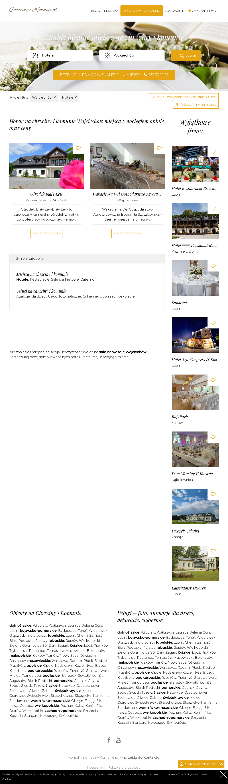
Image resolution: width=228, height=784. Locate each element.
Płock (88, 660)
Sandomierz (19, 701)
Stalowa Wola (97, 671)
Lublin (176, 194)
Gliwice (35, 691)
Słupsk (26, 685)
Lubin (13, 630)
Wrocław (40, 625)
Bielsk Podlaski (39, 681)
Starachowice (62, 695)
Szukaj (191, 55)
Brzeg (100, 665)
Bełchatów (96, 650)
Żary (52, 645)
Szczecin (90, 711)
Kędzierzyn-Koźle (69, 665)
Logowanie (174, 10)
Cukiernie (90, 296)
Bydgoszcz (67, 630)
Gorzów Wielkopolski (82, 640)
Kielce (87, 691)
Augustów (17, 681)
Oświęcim (88, 655)
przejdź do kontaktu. (142, 757)
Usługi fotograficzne (64, 296)
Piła (99, 705)
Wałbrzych (57, 625)
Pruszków (17, 665)
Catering (87, 279)
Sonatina (179, 302)
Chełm (82, 635)
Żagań (62, 645)
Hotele (69, 97)
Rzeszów (60, 671)
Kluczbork (17, 671)
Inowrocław (36, 635)
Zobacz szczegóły (46, 233)
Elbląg (90, 701)
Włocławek (98, 630)
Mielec (14, 675)
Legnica (74, 625)
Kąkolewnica (182, 480)
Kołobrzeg (48, 715)
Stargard (31, 715)
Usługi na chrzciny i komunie (41, 291)
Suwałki (84, 675)
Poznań (66, 705)
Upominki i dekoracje (117, 296)
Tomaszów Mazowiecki (66, 650)
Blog (95, 10)
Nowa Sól (39, 645)
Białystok (68, 675)
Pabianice (37, 650)
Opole (48, 665)
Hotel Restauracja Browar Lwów (195, 188)
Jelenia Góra (92, 625)
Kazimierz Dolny (185, 251)
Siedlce (101, 660)
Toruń (82, 630)
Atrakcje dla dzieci (31, 296)
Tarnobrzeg (31, 675)
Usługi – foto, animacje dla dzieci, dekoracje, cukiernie (156, 616)
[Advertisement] (90, 331)
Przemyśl (77, 671)
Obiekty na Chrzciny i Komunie (45, 612)
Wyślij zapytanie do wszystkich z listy (183, 97)
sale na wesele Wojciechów (122, 352)
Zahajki (177, 537)
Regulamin (96, 767)
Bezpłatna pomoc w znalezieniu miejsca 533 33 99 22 (114, 75)
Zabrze (48, 691)
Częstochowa (87, 685)
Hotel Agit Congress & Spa (194, 359)
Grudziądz (17, 635)
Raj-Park (180, 416)
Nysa (89, 665)
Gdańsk (80, 681)
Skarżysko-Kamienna (92, 695)
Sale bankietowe (65, 279)
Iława (13, 705)
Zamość (95, 635)
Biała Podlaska (21, 640)
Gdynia (93, 681)
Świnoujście (68, 715)
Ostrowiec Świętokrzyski (29, 695)
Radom (76, 660)
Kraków (38, 655)
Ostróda (26, 705)
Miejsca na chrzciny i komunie (42, 274)
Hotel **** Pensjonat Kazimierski (195, 245)
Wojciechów (44, 97)
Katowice (67, 685)
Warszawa (59, 660)
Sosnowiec (18, 691)
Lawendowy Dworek (189, 588)
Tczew (39, 685)
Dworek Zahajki (185, 531)
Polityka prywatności (124, 767)
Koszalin (16, 715)
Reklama (111, 10)
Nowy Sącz (69, 655)
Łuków (177, 423)
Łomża (98, 675)
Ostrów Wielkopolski (26, 711)
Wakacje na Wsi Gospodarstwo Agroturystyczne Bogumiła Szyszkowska (128, 194)
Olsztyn (77, 701)
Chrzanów (17, 660)
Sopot (14, 685)
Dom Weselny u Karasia (192, 473)
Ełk (98, 701)
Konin (90, 705)
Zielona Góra (19, 645)
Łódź (88, 645)
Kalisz (79, 705)
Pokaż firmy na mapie (195, 104)
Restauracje (39, 279)
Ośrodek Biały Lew (46, 194)
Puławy (41, 640)
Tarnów (52, 655)
